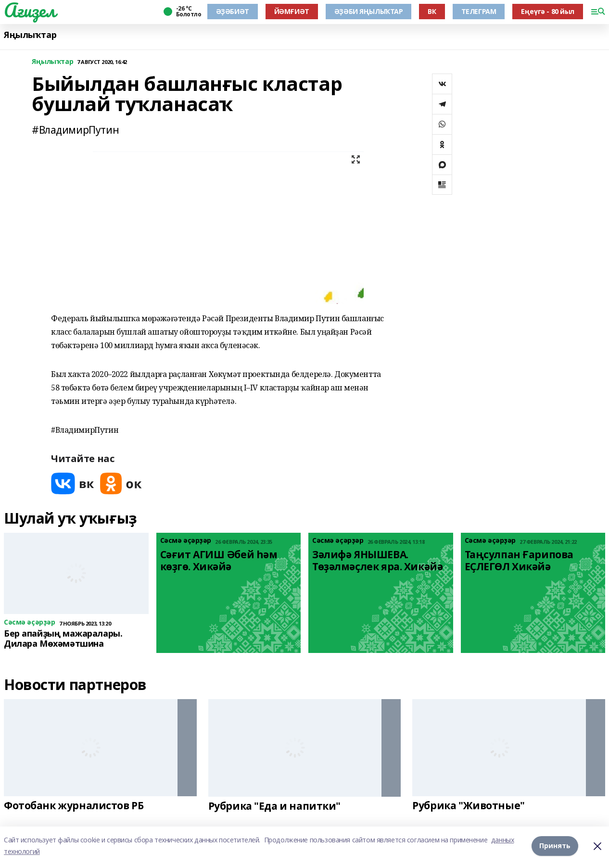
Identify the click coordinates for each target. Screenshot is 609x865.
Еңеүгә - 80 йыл (547, 11)
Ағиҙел (29, 10)
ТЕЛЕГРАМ (478, 11)
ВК (432, 11)
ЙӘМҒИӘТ (291, 11)
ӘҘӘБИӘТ (232, 11)
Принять (555, 845)
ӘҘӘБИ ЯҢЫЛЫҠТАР (368, 11)
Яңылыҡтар (30, 35)
